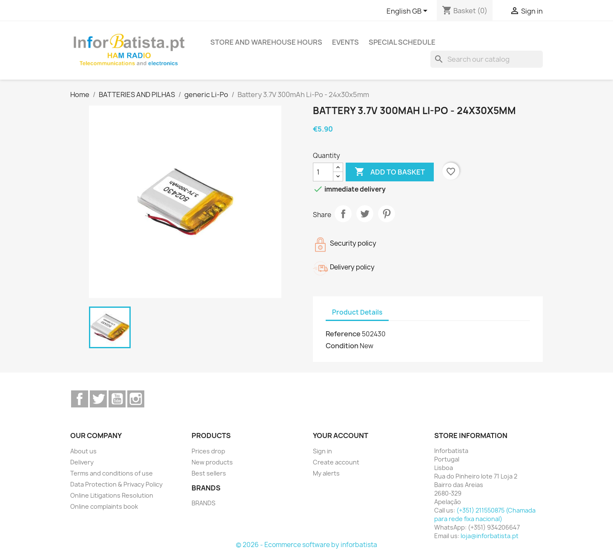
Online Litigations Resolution (111, 495)
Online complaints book (104, 506)
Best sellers (209, 473)
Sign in (322, 451)
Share (343, 213)
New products (212, 462)
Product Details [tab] (357, 312)
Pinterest (386, 213)
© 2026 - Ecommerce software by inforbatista (306, 544)
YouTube (117, 398)
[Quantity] (323, 172)
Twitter (98, 398)
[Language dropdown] (408, 11)
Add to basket (390, 172)
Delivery (82, 462)
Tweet (364, 213)
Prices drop (208, 451)
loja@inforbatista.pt (489, 536)
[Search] (486, 59)
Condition (342, 345)
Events (345, 42)
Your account (340, 435)
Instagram (135, 398)
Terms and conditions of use (111, 473)
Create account (336, 462)
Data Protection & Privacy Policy (116, 484)
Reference (343, 334)
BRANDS (203, 503)
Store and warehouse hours (266, 42)
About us (83, 451)
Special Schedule (402, 42)
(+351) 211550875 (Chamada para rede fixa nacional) (485, 514)
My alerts (326, 473)
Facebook (79, 398)
